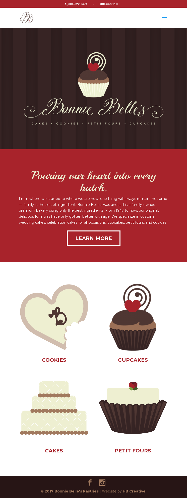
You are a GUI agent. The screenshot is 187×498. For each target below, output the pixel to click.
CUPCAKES (133, 360)
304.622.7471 (77, 4)
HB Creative (134, 491)
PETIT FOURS (133, 451)
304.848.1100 (109, 4)
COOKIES (54, 360)
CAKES (54, 451)
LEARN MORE (93, 238)
